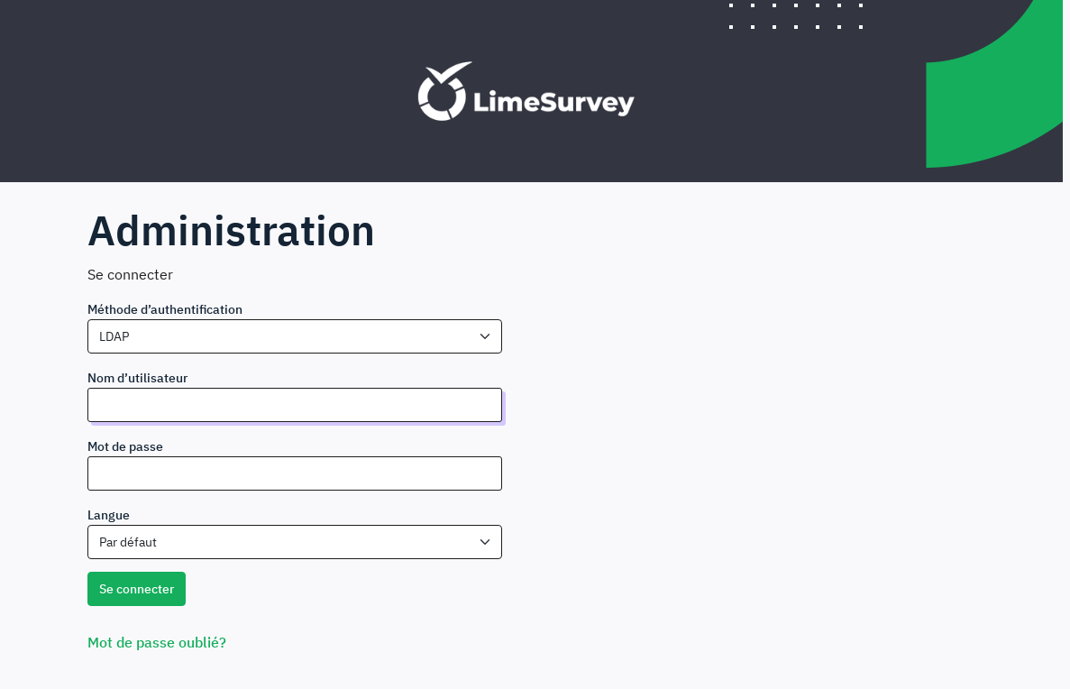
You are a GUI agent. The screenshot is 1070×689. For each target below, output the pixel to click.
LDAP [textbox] (114, 336)
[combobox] (294, 336)
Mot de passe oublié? (156, 642)
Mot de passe (125, 446)
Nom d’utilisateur (137, 378)
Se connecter (136, 589)
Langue (108, 515)
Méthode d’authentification (164, 309)
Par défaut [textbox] (128, 542)
